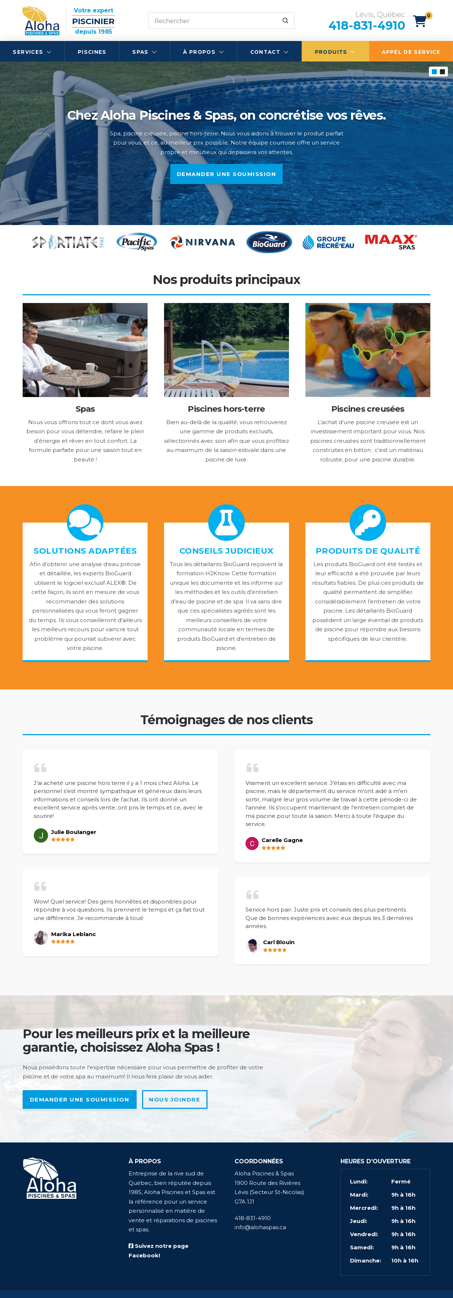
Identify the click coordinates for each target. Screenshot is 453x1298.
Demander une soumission (227, 174)
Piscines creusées (367, 409)
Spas (85, 409)
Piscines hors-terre (226, 409)
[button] (423, 21)
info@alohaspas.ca (260, 1227)
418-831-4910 (253, 1218)
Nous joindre (174, 1099)
